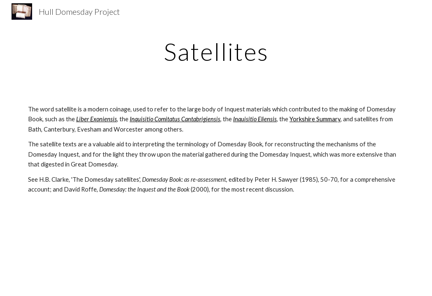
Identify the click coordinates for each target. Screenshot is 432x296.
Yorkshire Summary (315, 119)
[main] (216, 51)
